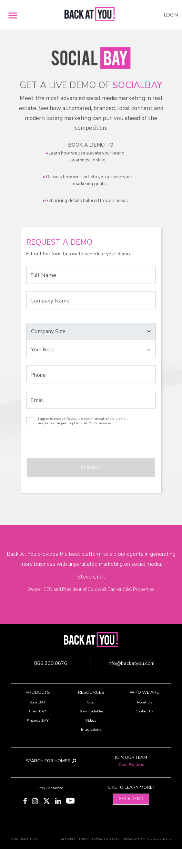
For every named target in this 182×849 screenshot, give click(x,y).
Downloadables (91, 711)
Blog (90, 702)
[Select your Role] (90, 349)
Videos (90, 720)
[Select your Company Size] (90, 331)
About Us (144, 702)
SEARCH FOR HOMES (51, 761)
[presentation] (64, 445)
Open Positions (131, 764)
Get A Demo (131, 799)
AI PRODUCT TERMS (74, 839)
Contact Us (144, 711)
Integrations (91, 729)
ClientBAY (37, 711)
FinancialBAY (38, 720)
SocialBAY (38, 702)
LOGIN (171, 15)
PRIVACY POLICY (133, 839)
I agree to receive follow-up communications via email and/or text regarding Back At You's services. (83, 421)
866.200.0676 (50, 663)
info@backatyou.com (131, 663)
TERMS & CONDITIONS (105, 839)
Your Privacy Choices (159, 839)
